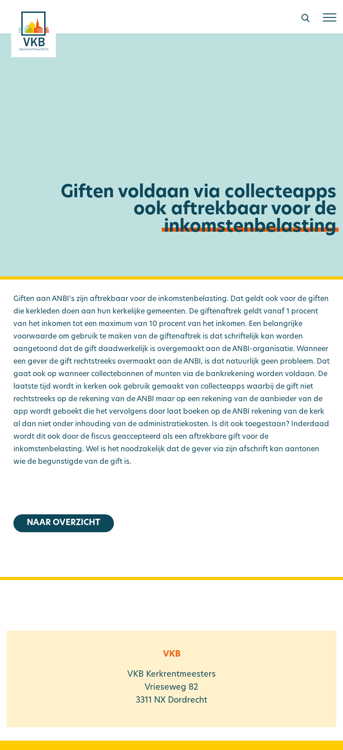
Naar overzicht (63, 523)
